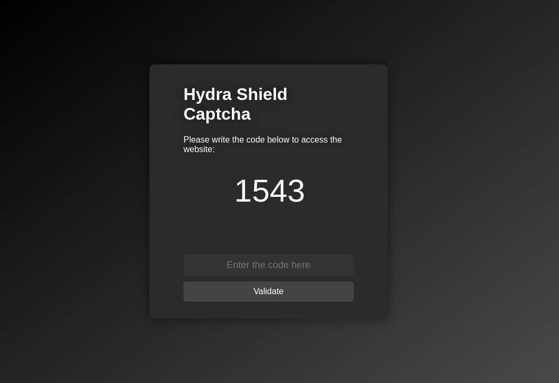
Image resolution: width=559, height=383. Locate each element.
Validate (269, 291)
